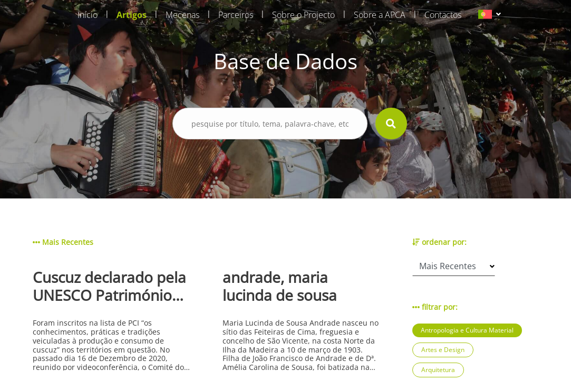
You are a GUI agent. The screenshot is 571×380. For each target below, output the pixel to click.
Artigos (132, 15)
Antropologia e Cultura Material (467, 330)
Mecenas (182, 15)
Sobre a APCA (379, 15)
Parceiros (235, 15)
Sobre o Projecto (303, 15)
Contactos (442, 15)
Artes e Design (442, 349)
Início (88, 15)
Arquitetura (438, 369)
